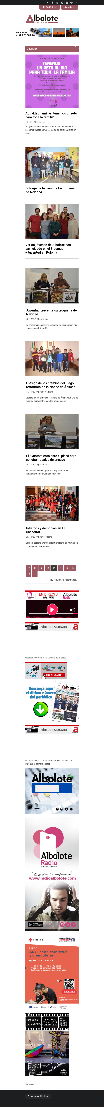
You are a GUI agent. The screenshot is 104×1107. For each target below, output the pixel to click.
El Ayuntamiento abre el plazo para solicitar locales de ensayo (51, 458)
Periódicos (49, 7)
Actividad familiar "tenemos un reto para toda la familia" (51, 115)
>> (35, 574)
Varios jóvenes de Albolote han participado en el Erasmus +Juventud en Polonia (48, 248)
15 (60, 568)
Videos (69, 7)
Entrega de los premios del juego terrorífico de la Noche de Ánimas (50, 385)
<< (28, 568)
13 (47, 568)
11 (35, 568)
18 (28, 574)
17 (73, 568)
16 (67, 568)
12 (41, 568)
